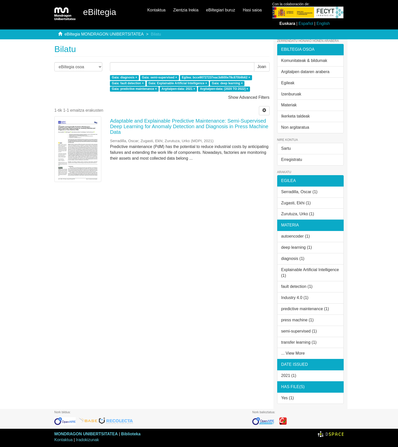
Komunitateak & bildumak (304, 60)
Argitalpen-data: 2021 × (178, 89)
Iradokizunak (87, 440)
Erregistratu (291, 159)
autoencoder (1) (295, 236)
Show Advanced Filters (249, 97)
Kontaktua (156, 10)
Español (305, 23)
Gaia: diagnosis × (124, 77)
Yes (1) (287, 398)
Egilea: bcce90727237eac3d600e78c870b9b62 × (216, 77)
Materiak (289, 105)
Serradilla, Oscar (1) (299, 192)
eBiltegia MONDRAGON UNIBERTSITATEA (104, 34)
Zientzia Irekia (185, 10)
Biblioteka (130, 434)
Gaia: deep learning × (227, 83)
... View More (293, 353)
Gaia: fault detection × (128, 83)
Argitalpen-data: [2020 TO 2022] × (224, 89)
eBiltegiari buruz (220, 10)
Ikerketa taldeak (295, 116)
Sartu (286, 148)
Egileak (287, 83)
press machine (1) (297, 320)
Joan (261, 66)
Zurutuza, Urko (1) (297, 214)
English (323, 23)
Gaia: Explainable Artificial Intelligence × (177, 83)
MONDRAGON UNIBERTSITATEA (86, 434)
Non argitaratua (295, 127)
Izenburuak (291, 94)
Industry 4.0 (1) (295, 297)
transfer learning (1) (299, 342)
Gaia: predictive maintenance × (134, 89)
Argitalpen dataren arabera (305, 72)
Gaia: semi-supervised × (159, 77)
